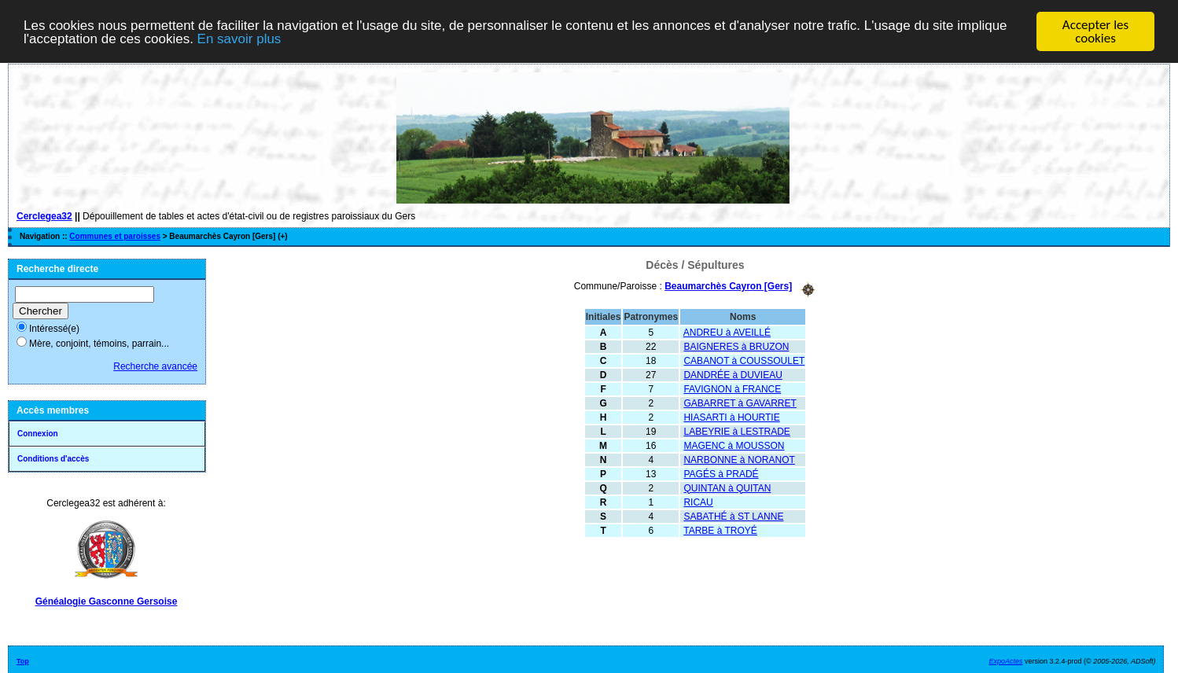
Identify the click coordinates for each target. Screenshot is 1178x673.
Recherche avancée (155, 366)
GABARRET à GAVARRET (739, 402)
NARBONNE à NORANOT (738, 459)
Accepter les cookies (1095, 31)
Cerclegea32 (44, 216)
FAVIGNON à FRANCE (732, 388)
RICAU (697, 501)
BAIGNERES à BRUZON (736, 345)
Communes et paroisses (114, 236)
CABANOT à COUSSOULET (743, 360)
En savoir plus (239, 38)
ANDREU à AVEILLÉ (727, 331)
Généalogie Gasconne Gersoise (106, 601)
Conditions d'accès (53, 458)
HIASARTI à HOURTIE (731, 416)
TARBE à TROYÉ (720, 529)
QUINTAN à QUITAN (727, 487)
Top (23, 661)
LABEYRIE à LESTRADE (736, 430)
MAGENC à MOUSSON (733, 445)
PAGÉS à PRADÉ (720, 473)
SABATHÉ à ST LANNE (733, 515)
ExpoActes (1006, 661)
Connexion (37, 433)
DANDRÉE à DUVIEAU (732, 374)
